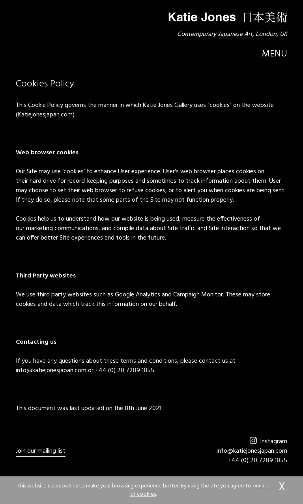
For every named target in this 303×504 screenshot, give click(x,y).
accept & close (281, 487)
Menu (274, 54)
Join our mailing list (40, 451)
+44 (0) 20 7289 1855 (257, 460)
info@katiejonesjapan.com (252, 451)
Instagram (268, 441)
